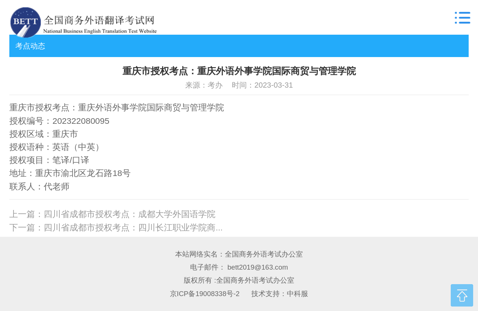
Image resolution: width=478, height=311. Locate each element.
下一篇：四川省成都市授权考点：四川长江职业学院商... (116, 227)
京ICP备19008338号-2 (205, 294)
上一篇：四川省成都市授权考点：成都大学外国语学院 (112, 214)
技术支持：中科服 (279, 294)
